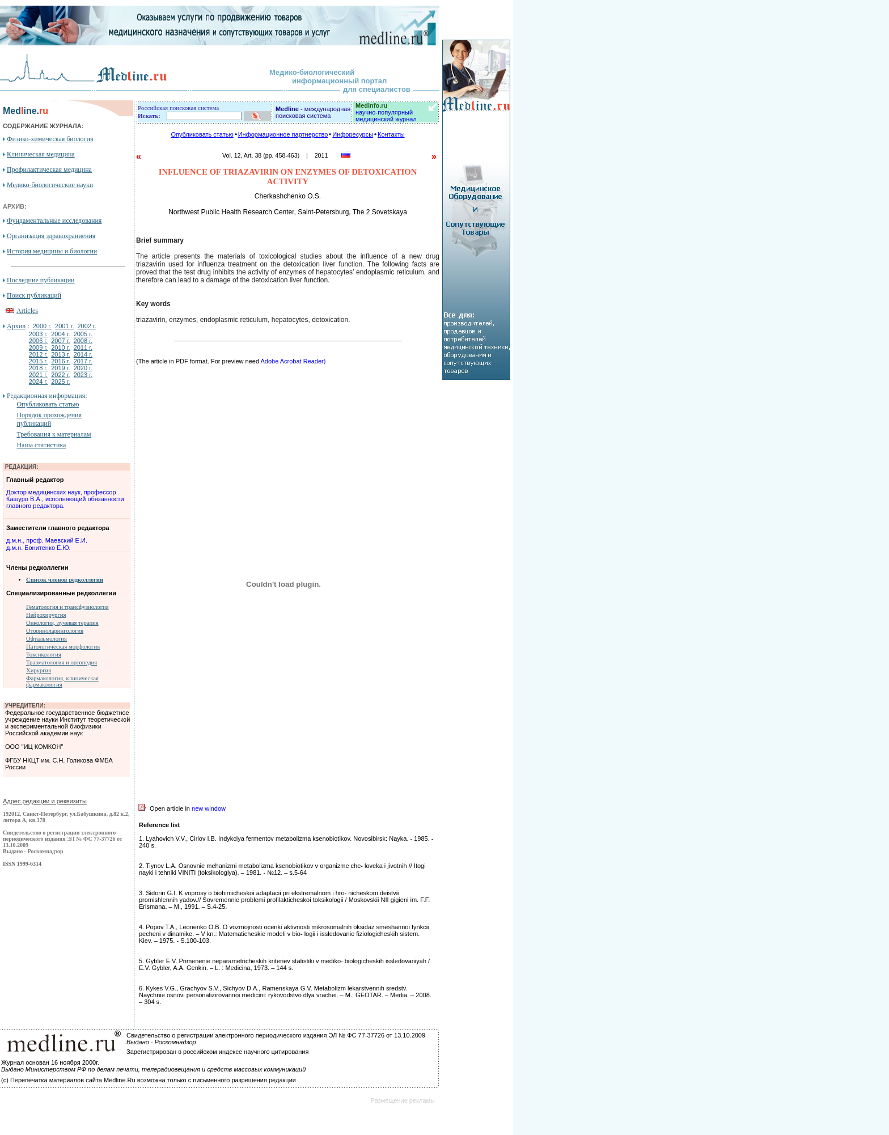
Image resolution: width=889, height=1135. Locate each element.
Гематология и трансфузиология (67, 607)
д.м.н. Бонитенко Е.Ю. (38, 547)
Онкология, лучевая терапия (62, 623)
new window (209, 808)
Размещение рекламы (403, 1100)
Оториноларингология (54, 631)
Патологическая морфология (63, 646)
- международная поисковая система (313, 112)
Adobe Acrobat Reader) (292, 361)
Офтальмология (46, 639)
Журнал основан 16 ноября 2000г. (50, 1062)
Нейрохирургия (46, 615)
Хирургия (38, 670)
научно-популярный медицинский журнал (386, 112)
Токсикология (43, 654)
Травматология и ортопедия (61, 662)
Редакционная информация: (47, 396)
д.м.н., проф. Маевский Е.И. (46, 540)
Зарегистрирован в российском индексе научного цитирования (217, 1051)
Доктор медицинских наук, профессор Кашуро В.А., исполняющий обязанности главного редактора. (65, 499)
